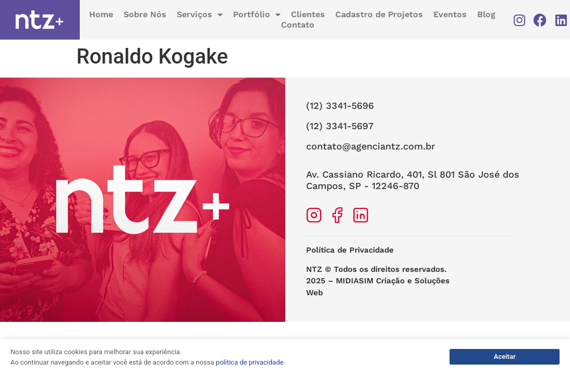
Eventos (450, 15)
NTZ (314, 269)
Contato (297, 25)
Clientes (308, 15)
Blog (486, 15)
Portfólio (257, 15)
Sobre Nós (145, 15)
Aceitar (505, 356)
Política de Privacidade (350, 250)
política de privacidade (250, 362)
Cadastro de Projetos (379, 15)
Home (101, 15)
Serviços (200, 15)
